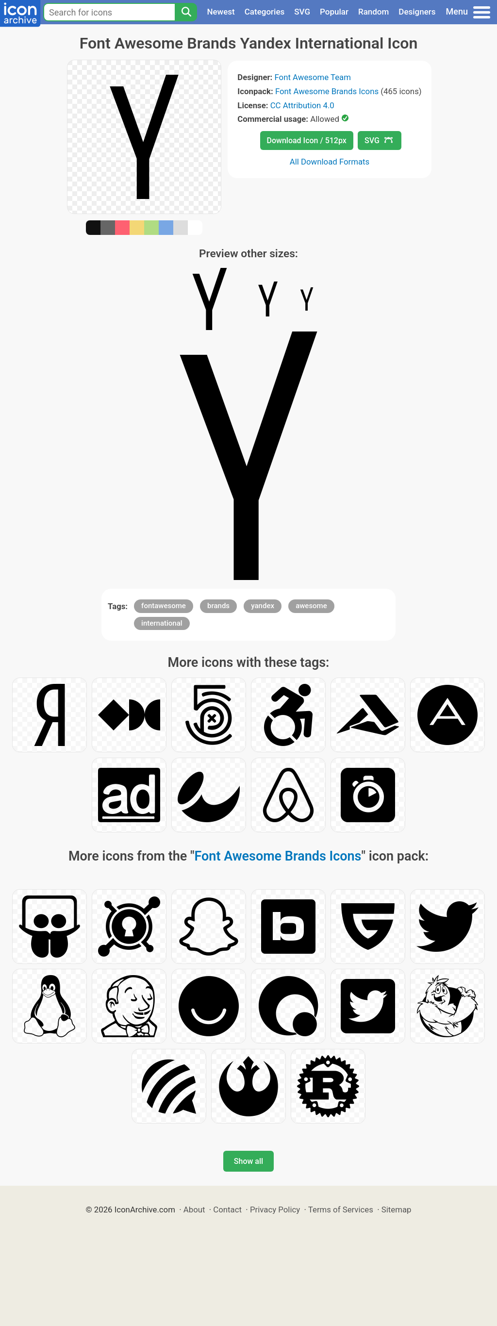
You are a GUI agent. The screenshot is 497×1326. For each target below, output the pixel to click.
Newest (220, 12)
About (194, 1209)
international (161, 623)
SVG (302, 12)
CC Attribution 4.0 (302, 105)
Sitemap (396, 1209)
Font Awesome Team (313, 77)
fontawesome (163, 605)
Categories (265, 12)
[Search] (186, 12)
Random (373, 12)
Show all (248, 1161)
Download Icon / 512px (307, 140)
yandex (262, 605)
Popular (334, 12)
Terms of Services (340, 1209)
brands (218, 605)
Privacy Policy (275, 1209)
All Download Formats (330, 161)
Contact (227, 1209)
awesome (311, 605)
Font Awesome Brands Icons (327, 91)
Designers (416, 12)
